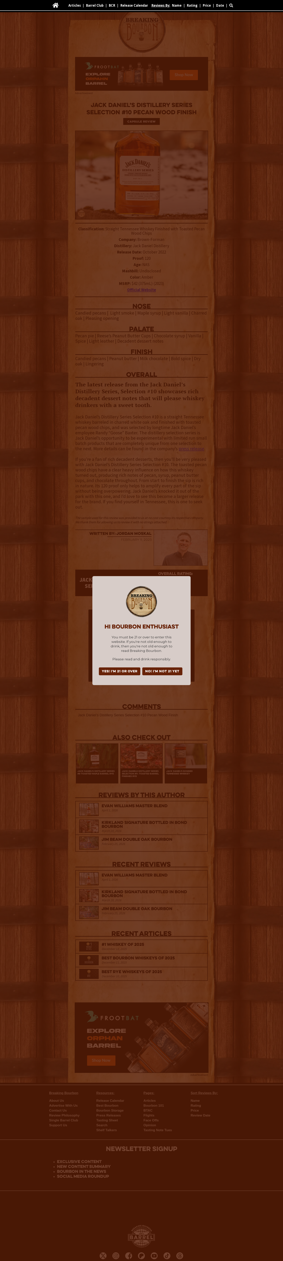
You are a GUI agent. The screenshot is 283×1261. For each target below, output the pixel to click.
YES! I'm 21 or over (119, 671)
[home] (55, 5)
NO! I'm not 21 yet (162, 671)
